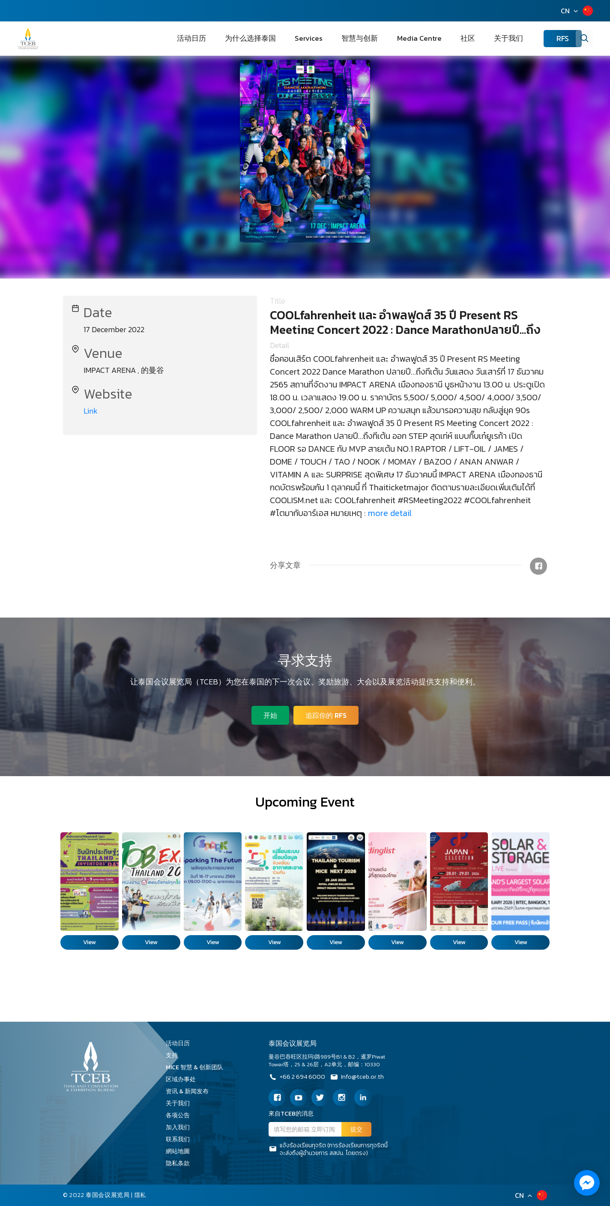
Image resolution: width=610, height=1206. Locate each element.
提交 (356, 1129)
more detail (390, 513)
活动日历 (249, 38)
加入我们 (181, 1127)
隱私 (141, 1195)
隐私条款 (181, 1163)
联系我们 (181, 1139)
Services (347, 38)
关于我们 (504, 38)
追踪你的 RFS (327, 714)
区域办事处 (184, 1079)
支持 (175, 1055)
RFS (550, 39)
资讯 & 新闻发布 (190, 1091)
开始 (269, 714)
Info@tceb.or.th (363, 1078)
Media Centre (437, 38)
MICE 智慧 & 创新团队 (197, 1067)
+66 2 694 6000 (298, 1078)
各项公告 (178, 1115)
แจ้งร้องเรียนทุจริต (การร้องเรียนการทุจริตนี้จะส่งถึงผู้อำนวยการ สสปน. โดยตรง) (328, 1149)
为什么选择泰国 (299, 38)
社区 (474, 38)
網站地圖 (181, 1151)
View (89, 942)
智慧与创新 (387, 38)
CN (565, 11)
